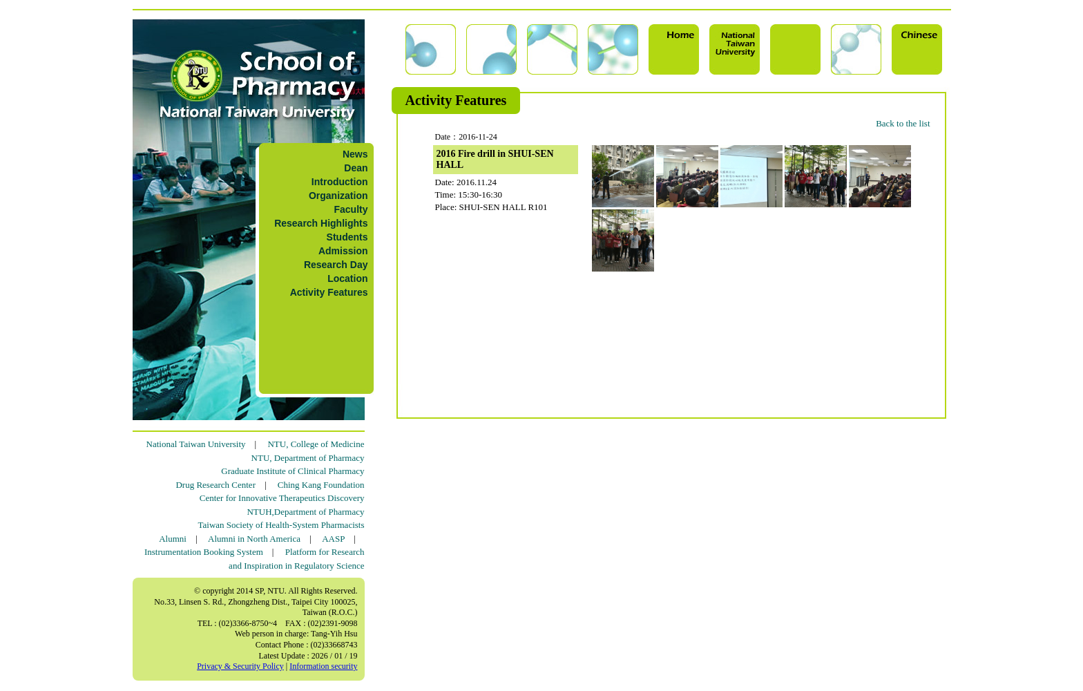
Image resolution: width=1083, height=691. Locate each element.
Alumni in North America (254, 538)
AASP (333, 538)
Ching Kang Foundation (321, 485)
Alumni (172, 538)
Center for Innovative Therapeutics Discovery (282, 498)
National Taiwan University (196, 444)
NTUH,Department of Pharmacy (305, 512)
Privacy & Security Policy (240, 666)
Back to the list (903, 123)
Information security (323, 666)
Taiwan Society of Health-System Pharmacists (281, 525)
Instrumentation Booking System (203, 552)
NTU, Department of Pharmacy (308, 458)
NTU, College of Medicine (315, 444)
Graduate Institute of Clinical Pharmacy (292, 471)
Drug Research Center (215, 485)
